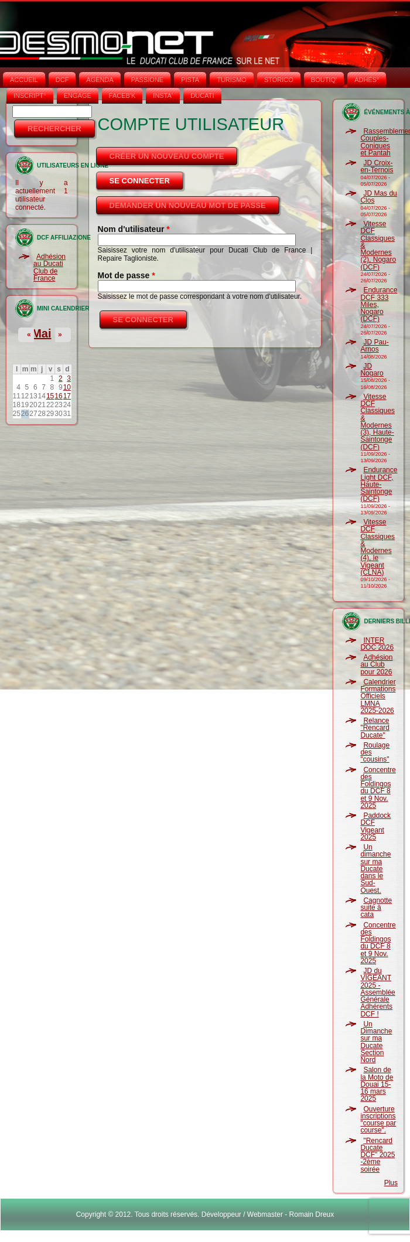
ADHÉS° (366, 79)
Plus (391, 1183)
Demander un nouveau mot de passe (188, 205)
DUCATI (202, 95)
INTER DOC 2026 (377, 643)
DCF (62, 79)
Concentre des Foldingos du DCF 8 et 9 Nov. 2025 (377, 788)
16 (58, 396)
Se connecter (147, 177)
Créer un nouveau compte (167, 156)
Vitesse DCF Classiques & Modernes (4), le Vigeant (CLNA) (377, 547)
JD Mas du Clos (378, 196)
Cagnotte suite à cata (376, 907)
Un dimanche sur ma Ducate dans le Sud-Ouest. (375, 869)
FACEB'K (122, 95)
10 (67, 387)
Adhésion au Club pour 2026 (376, 664)
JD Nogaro (371, 369)
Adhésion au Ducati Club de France (49, 267)
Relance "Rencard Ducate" (375, 727)
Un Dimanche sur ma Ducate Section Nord (376, 1042)
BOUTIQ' (324, 79)
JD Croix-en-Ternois (376, 166)
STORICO (278, 79)
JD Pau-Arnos (374, 345)
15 (50, 396)
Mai (41, 333)
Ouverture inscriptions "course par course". (378, 1120)
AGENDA (99, 79)
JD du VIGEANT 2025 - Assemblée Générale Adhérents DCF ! (377, 992)
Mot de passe (126, 275)
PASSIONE (147, 79)
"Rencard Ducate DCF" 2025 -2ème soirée (377, 1155)
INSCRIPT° (29, 95)
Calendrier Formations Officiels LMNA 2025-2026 (377, 696)
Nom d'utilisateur (134, 229)
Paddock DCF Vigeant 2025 (375, 826)
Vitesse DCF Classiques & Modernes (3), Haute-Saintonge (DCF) (377, 422)
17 (67, 396)
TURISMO (232, 79)
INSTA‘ (163, 95)
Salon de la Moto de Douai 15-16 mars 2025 (376, 1084)
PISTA (190, 79)
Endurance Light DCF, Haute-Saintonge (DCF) (378, 484)
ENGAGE (77, 95)
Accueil (24, 79)
